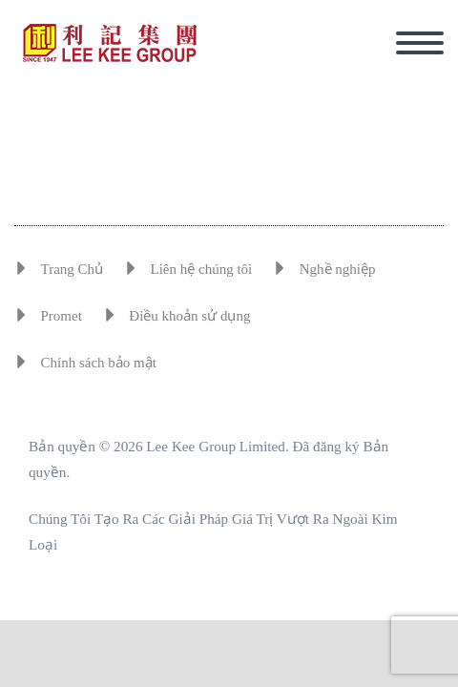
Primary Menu (420, 43)
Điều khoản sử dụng (189, 315)
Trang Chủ (72, 269)
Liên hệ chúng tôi (202, 269)
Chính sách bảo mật (98, 362)
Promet (61, 315)
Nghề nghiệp (338, 269)
